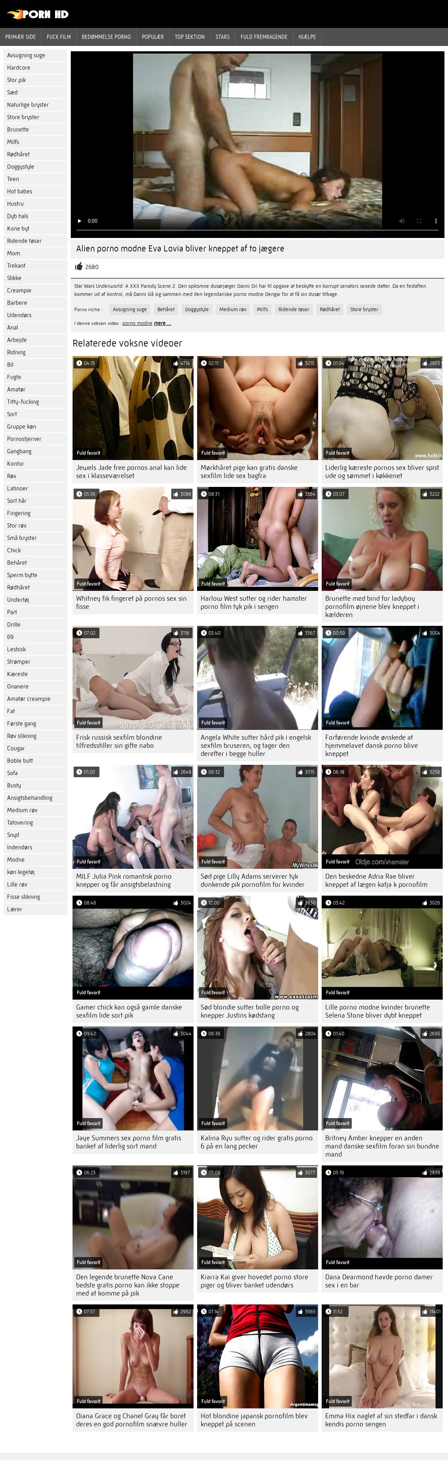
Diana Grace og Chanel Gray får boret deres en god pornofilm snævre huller (131, 1420)
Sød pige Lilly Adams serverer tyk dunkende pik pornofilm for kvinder (253, 880)
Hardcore (18, 67)
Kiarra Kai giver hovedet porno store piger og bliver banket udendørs (254, 1281)
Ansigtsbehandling (29, 798)
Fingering (18, 513)
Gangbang (19, 451)
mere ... (162, 323)
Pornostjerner (24, 439)
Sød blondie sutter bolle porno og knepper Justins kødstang (250, 1011)
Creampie (19, 290)
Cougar (16, 748)
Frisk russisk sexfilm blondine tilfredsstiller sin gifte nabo (119, 741)
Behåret (17, 562)
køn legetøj (21, 872)
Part (12, 612)
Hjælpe (307, 37)
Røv (11, 476)
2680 (92, 267)
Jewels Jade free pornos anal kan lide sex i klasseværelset (131, 472)
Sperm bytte (22, 575)
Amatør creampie (29, 699)
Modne (16, 859)
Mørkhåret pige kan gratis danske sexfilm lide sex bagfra (249, 472)
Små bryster (22, 538)
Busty (14, 785)
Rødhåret (18, 154)
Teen (13, 179)
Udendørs (19, 315)
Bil (10, 364)
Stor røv (17, 525)
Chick (14, 550)
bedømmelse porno (106, 37)
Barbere (17, 302)
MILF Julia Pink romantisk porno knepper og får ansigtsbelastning (124, 880)
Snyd (13, 835)
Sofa (12, 773)
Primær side (20, 37)
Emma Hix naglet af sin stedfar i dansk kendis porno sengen (381, 1420)
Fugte (14, 377)
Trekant (16, 265)
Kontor (15, 463)
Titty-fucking (23, 402)
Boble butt (20, 760)
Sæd (12, 92)
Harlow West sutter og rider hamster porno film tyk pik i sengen (254, 602)
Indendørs (19, 847)
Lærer (14, 909)
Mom (13, 253)
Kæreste (17, 674)
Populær (153, 37)
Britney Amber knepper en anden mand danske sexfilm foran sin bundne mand (382, 1146)
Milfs (13, 142)
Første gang (21, 723)
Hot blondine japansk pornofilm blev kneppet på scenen (254, 1420)
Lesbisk (16, 649)
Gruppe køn (21, 426)
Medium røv (22, 810)
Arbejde (17, 340)
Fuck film (59, 37)
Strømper (18, 661)
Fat (11, 711)
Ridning (16, 352)
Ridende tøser (24, 241)
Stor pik (16, 80)
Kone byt (18, 228)
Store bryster (23, 117)
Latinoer (17, 488)
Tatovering (20, 822)
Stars (223, 37)
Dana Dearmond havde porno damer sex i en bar (379, 1281)
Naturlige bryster (28, 104)
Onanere (18, 686)
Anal (12, 327)
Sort (12, 414)
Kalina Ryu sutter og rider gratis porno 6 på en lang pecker (257, 1142)
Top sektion (190, 37)
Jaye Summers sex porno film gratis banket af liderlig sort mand (128, 1142)
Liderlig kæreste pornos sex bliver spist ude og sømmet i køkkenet (382, 472)
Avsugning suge (26, 55)
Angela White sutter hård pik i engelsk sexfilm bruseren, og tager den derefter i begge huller (256, 745)
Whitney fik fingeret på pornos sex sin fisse (131, 602)
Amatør (16, 389)
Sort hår (17, 501)
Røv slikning (21, 736)
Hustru (15, 203)
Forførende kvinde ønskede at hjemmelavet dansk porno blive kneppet (371, 745)
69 (10, 637)
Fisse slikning (23, 897)
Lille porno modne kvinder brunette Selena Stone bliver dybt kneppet (377, 1011)
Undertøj (18, 600)
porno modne (137, 323)
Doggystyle (20, 166)
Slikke (14, 278)
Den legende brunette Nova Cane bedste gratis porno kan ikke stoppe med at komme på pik (127, 1285)
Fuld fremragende (264, 37)
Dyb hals (17, 216)
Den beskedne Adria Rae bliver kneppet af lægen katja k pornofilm (376, 880)
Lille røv (17, 884)
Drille (14, 624)
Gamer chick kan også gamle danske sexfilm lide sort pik (129, 1011)
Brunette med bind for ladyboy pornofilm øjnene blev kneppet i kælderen (372, 606)
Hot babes (19, 191)
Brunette (18, 129)
